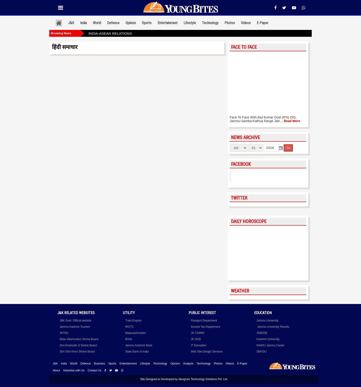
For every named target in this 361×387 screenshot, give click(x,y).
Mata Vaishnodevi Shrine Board (79, 339)
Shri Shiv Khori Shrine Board (77, 351)
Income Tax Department (205, 326)
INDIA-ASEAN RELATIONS (110, 33)
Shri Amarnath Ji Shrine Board (78, 345)
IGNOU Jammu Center (270, 345)
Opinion (130, 23)
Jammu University (267, 320)
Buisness (99, 363)
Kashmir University (267, 339)
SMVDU (261, 351)
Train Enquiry (133, 320)
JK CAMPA (197, 333)
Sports (146, 23)
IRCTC (129, 326)
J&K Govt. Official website (75, 320)
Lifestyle (189, 23)
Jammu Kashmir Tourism (75, 326)
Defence (113, 23)
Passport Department (204, 320)
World (97, 23)
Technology (210, 23)
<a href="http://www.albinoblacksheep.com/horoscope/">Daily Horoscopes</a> (268, 253)
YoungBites (246, 175)
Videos (246, 23)
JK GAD (196, 339)
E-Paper (262, 23)
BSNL (128, 339)
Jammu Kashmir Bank (138, 345)
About (56, 370)
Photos (229, 23)
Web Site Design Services (207, 351)
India (83, 23)
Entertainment (167, 23)
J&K (71, 23)
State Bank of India (136, 351)
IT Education (198, 345)
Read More (292, 121)
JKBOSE (261, 333)
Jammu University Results (272, 326)
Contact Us (94, 370)
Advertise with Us (73, 370)
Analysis (188, 363)
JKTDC (64, 333)
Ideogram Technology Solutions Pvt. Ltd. (203, 379)
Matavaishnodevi (135, 333)
